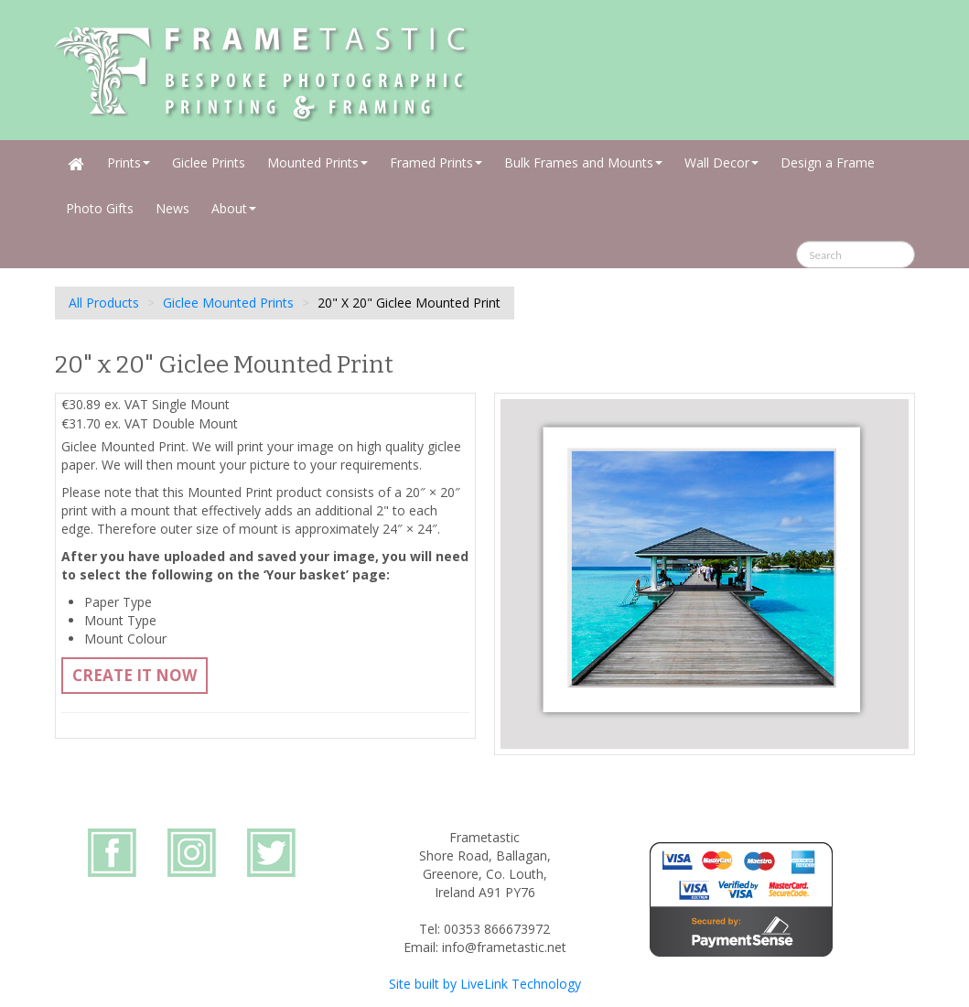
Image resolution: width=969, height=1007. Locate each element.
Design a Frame (828, 162)
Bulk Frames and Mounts (583, 162)
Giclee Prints (208, 162)
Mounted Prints (317, 162)
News (172, 208)
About (233, 208)
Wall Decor (721, 162)
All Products (104, 302)
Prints (128, 162)
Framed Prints (436, 162)
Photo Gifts (100, 208)
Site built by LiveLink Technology (485, 983)
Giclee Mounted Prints (228, 302)
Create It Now (134, 675)
